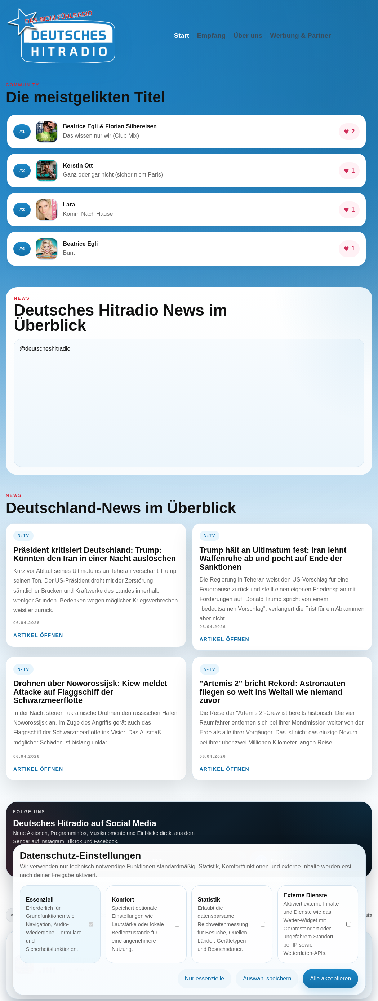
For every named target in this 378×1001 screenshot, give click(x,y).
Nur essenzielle (204, 978)
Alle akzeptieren (330, 978)
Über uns (248, 35)
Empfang (211, 35)
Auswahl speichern (267, 978)
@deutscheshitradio (45, 349)
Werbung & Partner (300, 35)
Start (181, 35)
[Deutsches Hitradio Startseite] (61, 35)
